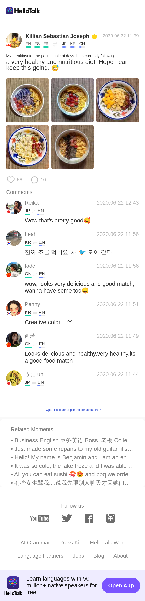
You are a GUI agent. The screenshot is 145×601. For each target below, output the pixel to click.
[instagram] (110, 518)
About (120, 556)
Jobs (78, 556)
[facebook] (89, 518)
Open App (121, 585)
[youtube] (39, 518)
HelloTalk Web (107, 543)
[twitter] (67, 518)
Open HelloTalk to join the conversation (72, 410)
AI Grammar (35, 543)
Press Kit (70, 543)
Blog (98, 556)
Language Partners (40, 556)
